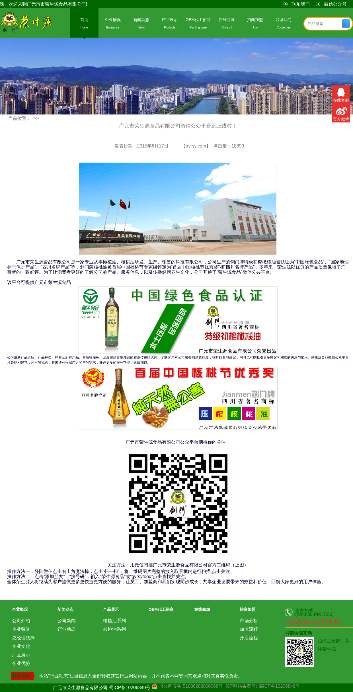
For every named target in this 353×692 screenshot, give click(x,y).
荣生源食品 (26, 23)
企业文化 (21, 646)
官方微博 (341, 112)
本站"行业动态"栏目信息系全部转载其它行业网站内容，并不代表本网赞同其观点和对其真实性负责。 (141, 675)
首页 (84, 24)
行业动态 (67, 629)
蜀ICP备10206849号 (130, 687)
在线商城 (227, 24)
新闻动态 (141, 24)
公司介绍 (21, 620)
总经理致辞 (23, 637)
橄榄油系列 (114, 620)
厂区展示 (21, 654)
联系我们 (301, 4)
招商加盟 (255, 24)
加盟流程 (249, 629)
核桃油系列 (114, 629)
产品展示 (170, 24)
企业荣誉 (21, 629)
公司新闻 (67, 620)
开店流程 (249, 637)
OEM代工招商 (198, 24)
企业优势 (21, 663)
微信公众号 (335, 4)
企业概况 (113, 24)
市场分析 (249, 620)
